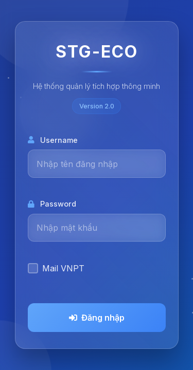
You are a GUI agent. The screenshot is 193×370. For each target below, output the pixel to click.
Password (52, 203)
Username (53, 140)
